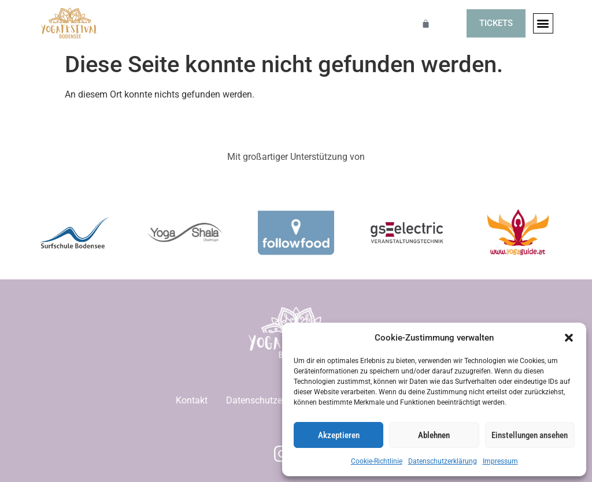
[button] (569, 337)
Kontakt (192, 400)
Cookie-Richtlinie (376, 461)
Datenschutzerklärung (442, 461)
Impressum (500, 461)
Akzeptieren (339, 435)
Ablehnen (434, 435)
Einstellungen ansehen (529, 435)
